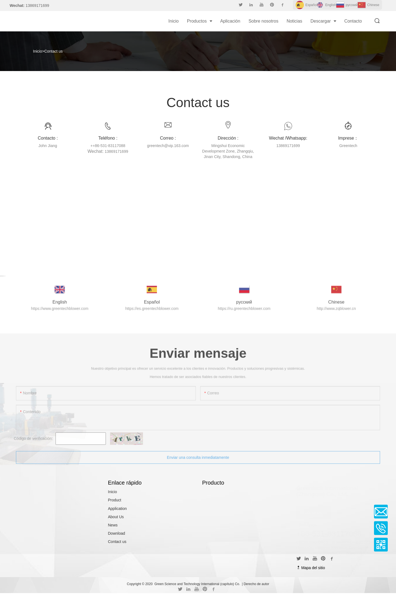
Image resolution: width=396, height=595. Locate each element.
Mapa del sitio (310, 568)
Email (381, 511)
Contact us (53, 51)
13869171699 (344, 558)
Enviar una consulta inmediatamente (198, 461)
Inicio (37, 51)
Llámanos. (314, 511)
